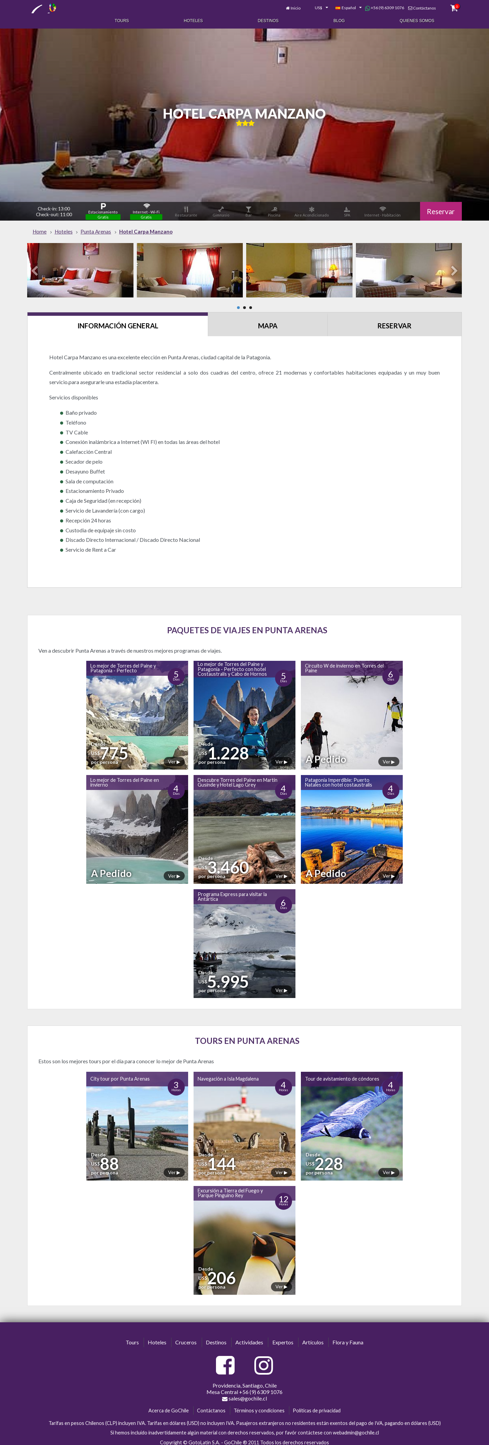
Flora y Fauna (347, 1338)
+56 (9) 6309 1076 (378, 6)
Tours (122, 19)
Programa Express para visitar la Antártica (232, 892)
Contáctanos (418, 5)
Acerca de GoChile (168, 1406)
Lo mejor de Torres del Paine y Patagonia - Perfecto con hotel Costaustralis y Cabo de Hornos (232, 664)
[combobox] (311, 6)
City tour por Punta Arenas (120, 1074)
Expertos (282, 1338)
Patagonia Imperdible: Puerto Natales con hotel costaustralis (338, 778)
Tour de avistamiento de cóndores (342, 1074)
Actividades (249, 1338)
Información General (117, 321)
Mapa (267, 321)
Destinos (268, 19)
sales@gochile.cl (244, 1394)
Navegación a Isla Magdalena (228, 1074)
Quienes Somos (417, 19)
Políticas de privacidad (317, 1406)
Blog (339, 19)
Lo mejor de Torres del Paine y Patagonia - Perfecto (123, 663)
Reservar (439, 206)
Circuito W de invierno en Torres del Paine (344, 663)
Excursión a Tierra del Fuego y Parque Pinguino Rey (230, 1188)
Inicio (289, 5)
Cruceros (186, 1338)
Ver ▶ (174, 757)
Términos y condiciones (259, 1406)
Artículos (313, 1338)
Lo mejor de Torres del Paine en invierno (124, 778)
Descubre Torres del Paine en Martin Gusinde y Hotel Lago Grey (237, 778)
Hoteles (193, 19)
